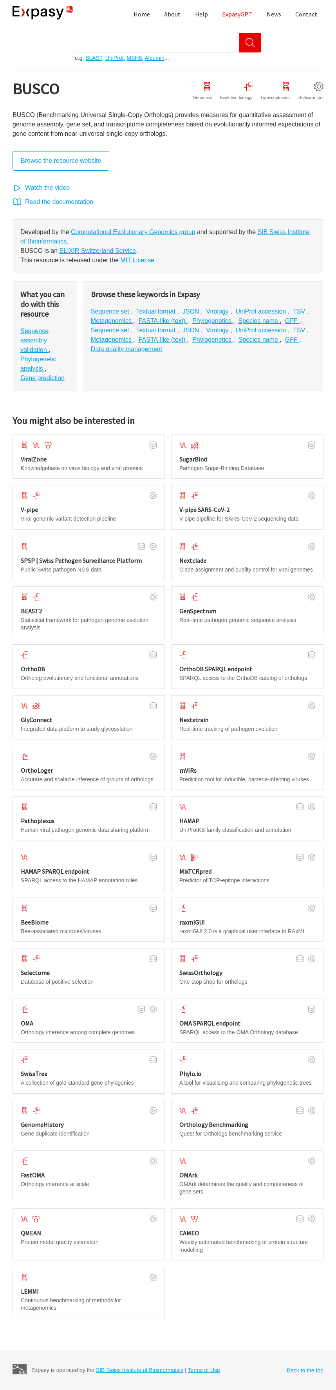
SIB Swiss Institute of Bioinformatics (139, 1370)
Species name (259, 320)
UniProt (114, 58)
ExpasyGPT (237, 14)
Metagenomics (112, 320)
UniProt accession (262, 311)
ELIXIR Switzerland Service (98, 250)
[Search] (250, 42)
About (172, 14)
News (274, 14)
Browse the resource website (61, 160)
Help (201, 14)
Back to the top (305, 1370)
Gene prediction (42, 378)
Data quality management (126, 349)
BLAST (93, 58)
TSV (300, 311)
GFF (292, 320)
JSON (191, 311)
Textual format (156, 311)
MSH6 (134, 58)
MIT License (138, 260)
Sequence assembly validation (34, 340)
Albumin (154, 58)
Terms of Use (204, 1370)
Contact (306, 14)
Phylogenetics (212, 320)
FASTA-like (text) (163, 320)
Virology (218, 311)
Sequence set (111, 311)
